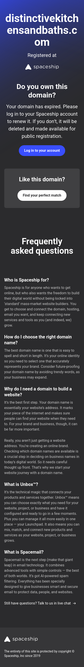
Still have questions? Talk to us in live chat (40, 603)
